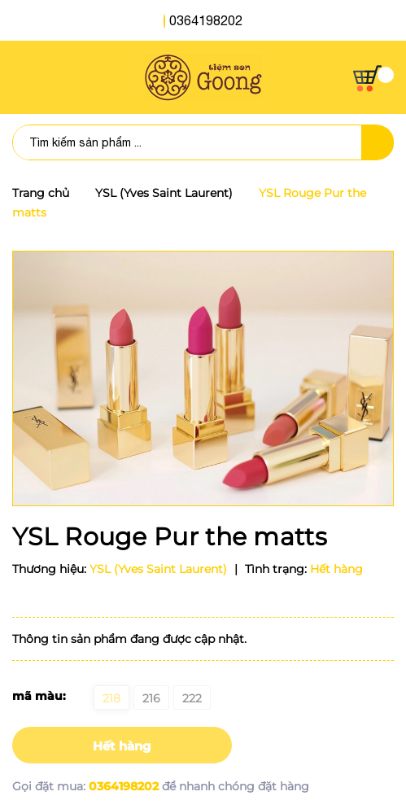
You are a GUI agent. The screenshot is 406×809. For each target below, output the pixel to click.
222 (192, 698)
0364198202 (205, 20)
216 (151, 698)
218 (111, 698)
